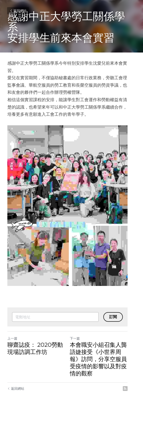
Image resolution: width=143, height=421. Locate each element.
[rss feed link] (133, 392)
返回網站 (18, 11)
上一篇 (12, 342)
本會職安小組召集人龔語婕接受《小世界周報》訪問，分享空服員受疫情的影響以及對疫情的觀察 (102, 362)
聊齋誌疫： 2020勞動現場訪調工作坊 (38, 352)
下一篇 (79, 342)
